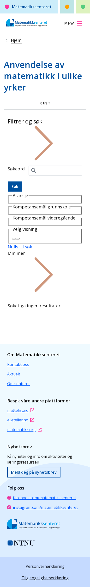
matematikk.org (24, 429)
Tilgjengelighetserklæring (45, 578)
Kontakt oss (18, 364)
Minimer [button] (44, 271)
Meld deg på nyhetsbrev (34, 472)
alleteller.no (20, 420)
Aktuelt (13, 374)
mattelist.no (20, 410)
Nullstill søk (20, 247)
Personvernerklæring (45, 566)
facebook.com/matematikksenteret (41, 497)
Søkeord (16, 169)
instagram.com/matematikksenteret (42, 507)
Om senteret (18, 383)
